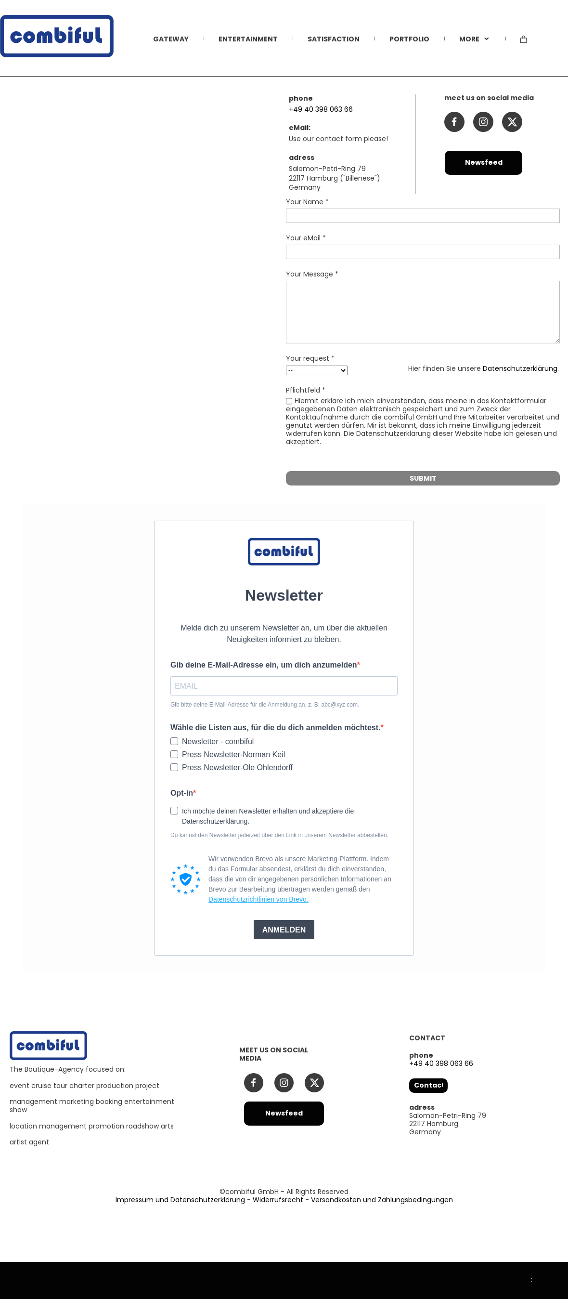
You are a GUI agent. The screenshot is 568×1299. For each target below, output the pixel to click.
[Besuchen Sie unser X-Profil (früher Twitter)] (512, 122)
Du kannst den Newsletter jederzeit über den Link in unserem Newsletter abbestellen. (279, 835)
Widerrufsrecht (278, 1200)
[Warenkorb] (524, 44)
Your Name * (307, 202)
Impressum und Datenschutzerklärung (180, 1200)
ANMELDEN (284, 930)
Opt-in (181, 793)
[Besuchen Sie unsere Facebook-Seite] (454, 122)
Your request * (310, 358)
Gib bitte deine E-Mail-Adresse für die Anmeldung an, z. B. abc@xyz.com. (264, 704)
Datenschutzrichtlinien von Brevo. (258, 899)
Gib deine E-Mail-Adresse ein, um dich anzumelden (263, 665)
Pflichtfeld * (305, 390)
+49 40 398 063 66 (441, 1063)
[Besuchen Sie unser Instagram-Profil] (483, 122)
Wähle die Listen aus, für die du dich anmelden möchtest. (275, 727)
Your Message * (312, 274)
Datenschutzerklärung (520, 368)
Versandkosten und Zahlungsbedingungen (382, 1200)
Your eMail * (306, 238)
